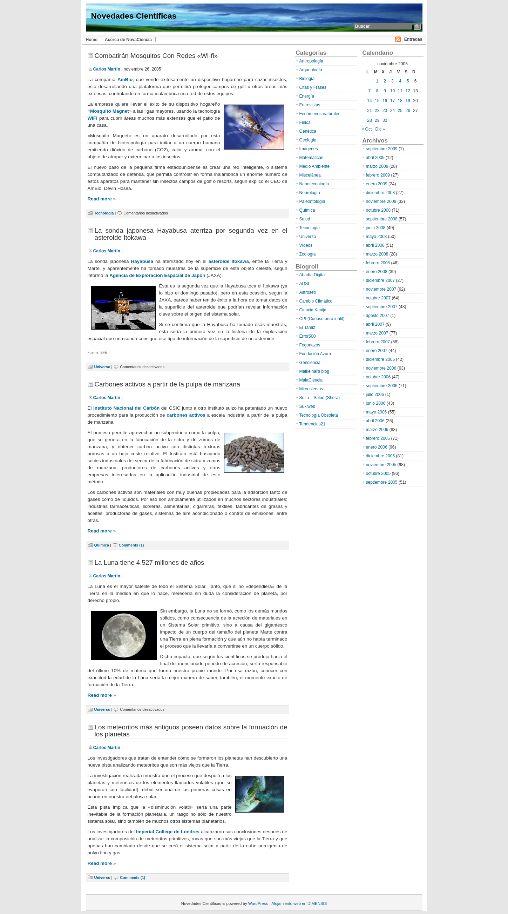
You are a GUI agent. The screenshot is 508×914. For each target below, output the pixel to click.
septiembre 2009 (382, 148)
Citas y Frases (312, 87)
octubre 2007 (378, 298)
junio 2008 (376, 227)
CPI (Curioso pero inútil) (322, 318)
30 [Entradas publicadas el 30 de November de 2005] (384, 120)
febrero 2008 (378, 262)
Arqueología (310, 69)
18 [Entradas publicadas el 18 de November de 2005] (400, 100)
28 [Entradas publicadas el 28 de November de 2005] (369, 120)
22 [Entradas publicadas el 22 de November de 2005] (377, 110)
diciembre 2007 (380, 280)
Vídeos (306, 245)
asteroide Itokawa (229, 261)
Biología (307, 78)
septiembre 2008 (382, 219)
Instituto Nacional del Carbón (126, 408)
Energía (306, 96)
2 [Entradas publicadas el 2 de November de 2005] (385, 81)
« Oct (367, 129)
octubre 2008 (378, 210)
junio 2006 (376, 403)
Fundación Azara (315, 353)
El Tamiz (307, 327)
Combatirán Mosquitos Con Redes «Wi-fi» (156, 55)
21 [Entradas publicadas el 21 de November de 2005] (369, 110)
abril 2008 (375, 245)
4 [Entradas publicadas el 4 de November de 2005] (400, 81)
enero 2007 (376, 350)
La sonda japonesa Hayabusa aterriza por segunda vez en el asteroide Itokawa (191, 234)
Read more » (102, 198)
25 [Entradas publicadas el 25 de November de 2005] (400, 110)
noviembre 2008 (381, 201)
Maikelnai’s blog (314, 371)
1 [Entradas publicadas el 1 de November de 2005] (377, 81)
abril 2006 (375, 420)
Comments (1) (131, 545)
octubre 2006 (378, 377)
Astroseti (307, 292)
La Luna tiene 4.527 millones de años (149, 562)
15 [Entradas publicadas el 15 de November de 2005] (377, 100)
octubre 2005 (378, 473)
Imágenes (308, 148)
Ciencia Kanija (312, 309)
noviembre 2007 (381, 289)
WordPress (258, 903)
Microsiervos (311, 388)
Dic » (380, 129)
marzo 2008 (377, 254)
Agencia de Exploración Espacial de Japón (157, 275)
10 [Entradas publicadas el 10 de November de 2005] (392, 90)
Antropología (311, 61)
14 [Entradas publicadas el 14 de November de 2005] (369, 100)
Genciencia (310, 362)
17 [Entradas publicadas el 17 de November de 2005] (392, 100)
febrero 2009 (378, 175)
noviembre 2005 (381, 464)
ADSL (305, 283)
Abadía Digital (312, 274)
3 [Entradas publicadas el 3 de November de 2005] (392, 81)
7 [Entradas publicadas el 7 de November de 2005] (369, 90)
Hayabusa (142, 261)
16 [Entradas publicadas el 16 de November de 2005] (384, 100)
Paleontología (312, 201)
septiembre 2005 (382, 482)
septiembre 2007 (382, 306)
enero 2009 (376, 183)
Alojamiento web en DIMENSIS (299, 903)
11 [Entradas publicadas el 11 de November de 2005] (400, 90)
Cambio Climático (316, 301)
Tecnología (104, 213)
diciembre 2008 (380, 192)
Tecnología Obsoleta (318, 415)
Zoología (307, 254)
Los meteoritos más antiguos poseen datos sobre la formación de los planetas (191, 730)
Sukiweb (307, 406)
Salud (304, 219)
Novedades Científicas (134, 15)
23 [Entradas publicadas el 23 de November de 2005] (384, 110)
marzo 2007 (377, 333)
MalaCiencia (311, 380)
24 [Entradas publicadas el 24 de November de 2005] (392, 110)
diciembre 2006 (380, 359)
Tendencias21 (312, 424)
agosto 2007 (378, 315)
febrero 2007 (378, 341)
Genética (307, 131)
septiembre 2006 (382, 385)
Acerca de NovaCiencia (128, 39)
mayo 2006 (376, 412)
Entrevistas (309, 104)
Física (305, 122)
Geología (308, 140)
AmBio (125, 79)
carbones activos (186, 415)
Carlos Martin (106, 69)
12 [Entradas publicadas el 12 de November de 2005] (407, 90)
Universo (102, 367)
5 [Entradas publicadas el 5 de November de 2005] (408, 81)
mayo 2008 (376, 236)
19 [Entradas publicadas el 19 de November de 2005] (407, 100)
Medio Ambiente (314, 166)
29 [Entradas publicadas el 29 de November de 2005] (377, 120)
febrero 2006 (378, 438)
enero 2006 (376, 447)
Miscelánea (310, 175)
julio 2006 (375, 394)
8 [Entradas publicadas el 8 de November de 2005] (377, 90)
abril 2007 (375, 324)
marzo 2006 (377, 429)
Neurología (309, 192)
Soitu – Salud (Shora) (319, 397)
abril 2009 (375, 157)
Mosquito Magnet (109, 111)
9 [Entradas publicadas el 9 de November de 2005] (385, 90)
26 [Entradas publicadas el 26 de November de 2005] (407, 110)
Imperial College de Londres (167, 831)
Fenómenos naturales (319, 113)
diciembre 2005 (380, 455)
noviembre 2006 (381, 368)
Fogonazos (309, 345)
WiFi (92, 118)
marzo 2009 (377, 166)
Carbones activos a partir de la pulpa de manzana (168, 384)
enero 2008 (376, 271)
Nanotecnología (314, 183)
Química (101, 545)
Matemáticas (311, 157)
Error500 (307, 336)
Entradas (413, 39)
